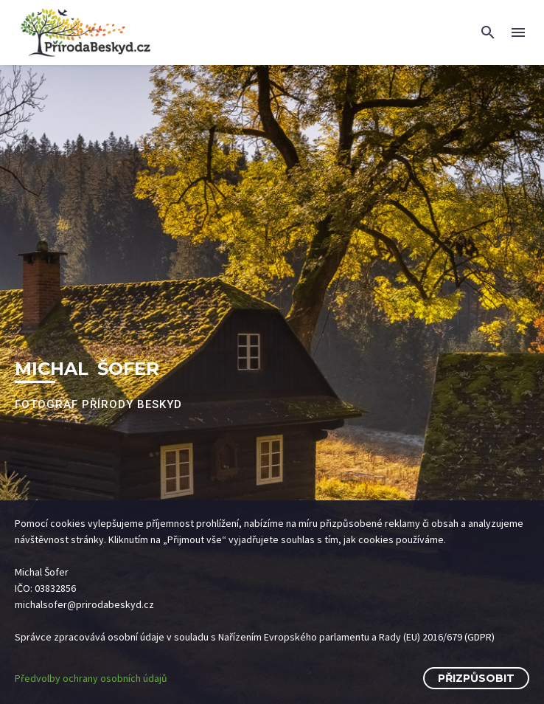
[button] (488, 32)
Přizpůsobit (476, 678)
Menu (518, 32)
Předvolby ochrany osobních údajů (91, 678)
